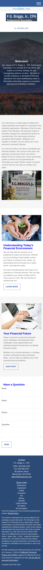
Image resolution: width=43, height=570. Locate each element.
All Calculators (21, 508)
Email (4, 400)
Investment (21, 488)
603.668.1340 (21, 28)
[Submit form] (6, 445)
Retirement (21, 485)
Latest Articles (21, 503)
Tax (21, 496)
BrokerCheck (13, 513)
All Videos (22, 506)
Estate (21, 490)
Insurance (21, 493)
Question (6, 424)
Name (4, 388)
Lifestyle (21, 501)
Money (21, 498)
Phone (4, 412)
